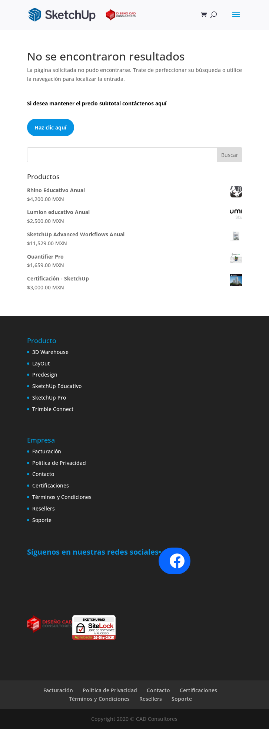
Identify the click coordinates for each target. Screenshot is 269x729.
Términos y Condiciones (62, 496)
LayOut (41, 363)
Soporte (42, 519)
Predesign (44, 374)
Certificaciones (50, 485)
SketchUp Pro (49, 397)
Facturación (46, 451)
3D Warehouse (50, 351)
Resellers (43, 508)
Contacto (43, 473)
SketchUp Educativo (57, 386)
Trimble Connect (52, 409)
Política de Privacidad (59, 462)
